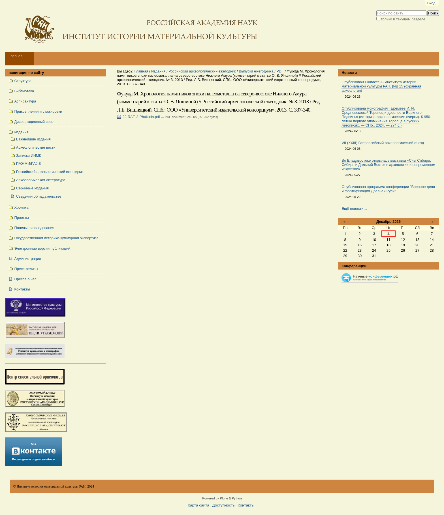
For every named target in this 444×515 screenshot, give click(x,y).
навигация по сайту (26, 72)
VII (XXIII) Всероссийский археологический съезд (382, 143)
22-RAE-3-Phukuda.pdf (139, 117)
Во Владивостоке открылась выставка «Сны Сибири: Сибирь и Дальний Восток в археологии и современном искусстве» (388, 164)
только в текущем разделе (403, 19)
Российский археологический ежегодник (202, 71)
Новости (349, 72)
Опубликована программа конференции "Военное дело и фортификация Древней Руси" (388, 189)
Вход (431, 3)
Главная (15, 56)
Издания (158, 71)
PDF (280, 71)
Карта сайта (198, 505)
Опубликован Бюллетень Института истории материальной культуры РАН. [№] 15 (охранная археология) (381, 86)
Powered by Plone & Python (222, 498)
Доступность (223, 505)
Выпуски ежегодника (256, 71)
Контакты (246, 505)
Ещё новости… (354, 208)
